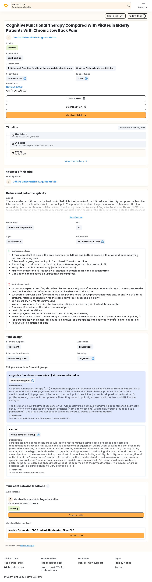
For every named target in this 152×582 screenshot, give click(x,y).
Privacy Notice (123, 562)
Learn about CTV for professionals (52, 569)
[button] (14, 58)
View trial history (76, 161)
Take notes (76, 98)
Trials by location (14, 567)
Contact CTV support (90, 562)
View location (76, 107)
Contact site (76, 515)
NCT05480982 (14, 86)
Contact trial (76, 115)
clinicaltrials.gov (27, 545)
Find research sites (52, 562)
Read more (76, 217)
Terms (118, 567)
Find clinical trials (14, 562)
